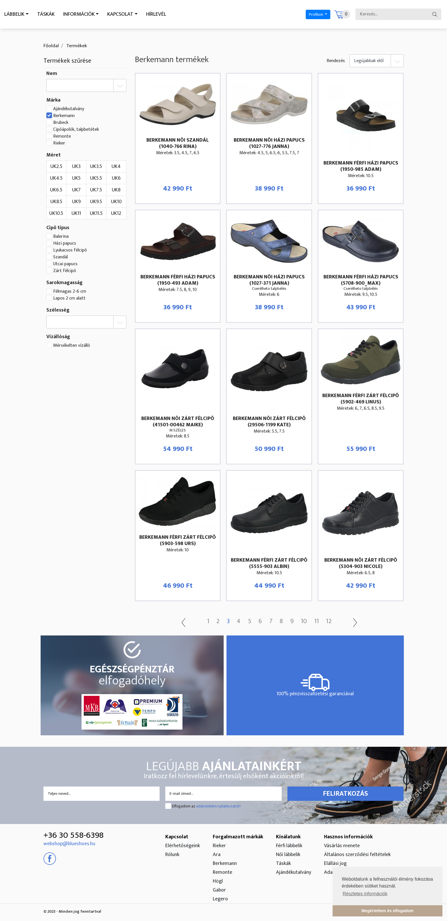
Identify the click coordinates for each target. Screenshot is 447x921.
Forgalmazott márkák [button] (238, 837)
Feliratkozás (345, 793)
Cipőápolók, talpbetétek (76, 129)
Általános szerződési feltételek (357, 854)
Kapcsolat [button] (133, 14)
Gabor (219, 890)
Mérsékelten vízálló (71, 345)
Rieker (59, 143)
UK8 (116, 190)
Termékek (76, 46)
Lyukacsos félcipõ (70, 250)
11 (322, 621)
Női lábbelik (288, 854)
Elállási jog (335, 863)
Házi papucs (64, 243)
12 (336, 621)
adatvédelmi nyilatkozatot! (218, 806)
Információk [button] (87, 14)
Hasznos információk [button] (348, 837)
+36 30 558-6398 (73, 835)
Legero (220, 899)
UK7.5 (96, 190)
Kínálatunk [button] (288, 837)
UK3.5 (96, 166)
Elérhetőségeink (182, 845)
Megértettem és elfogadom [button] (387, 910)
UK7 (76, 190)
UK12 (116, 213)
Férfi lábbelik (289, 845)
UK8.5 (56, 201)
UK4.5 (56, 178)
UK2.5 (56, 166)
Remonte (62, 136)
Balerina (61, 236)
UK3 (76, 166)
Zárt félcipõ (64, 271)
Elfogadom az (206, 806)
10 (308, 621)
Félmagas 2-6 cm (69, 291)
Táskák (51, 14)
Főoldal (51, 46)
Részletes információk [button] (365, 893)
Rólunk (172, 854)
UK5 (76, 178)
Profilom (309, 14)
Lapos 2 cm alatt (69, 298)
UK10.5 (56, 213)
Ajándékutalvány (68, 109)
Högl (218, 881)
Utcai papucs (65, 264)
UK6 (116, 178)
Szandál (60, 257)
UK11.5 (96, 213)
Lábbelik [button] (15, 14)
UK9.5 (96, 201)
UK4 (116, 166)
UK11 (76, 213)
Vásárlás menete (342, 845)
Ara (216, 854)
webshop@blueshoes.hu (69, 843)
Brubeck (60, 122)
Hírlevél (172, 14)
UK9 (76, 201)
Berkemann (64, 115)
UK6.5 (56, 190)
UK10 (116, 201)
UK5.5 (96, 178)
